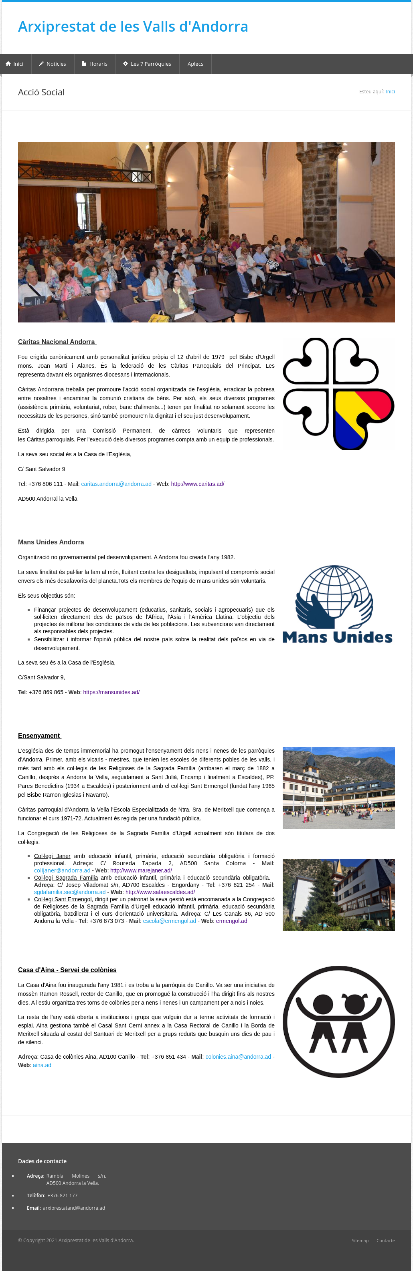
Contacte (386, 1240)
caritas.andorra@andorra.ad (116, 484)
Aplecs (195, 63)
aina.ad (42, 1065)
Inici (390, 91)
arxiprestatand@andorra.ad (74, 1208)
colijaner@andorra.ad (62, 870)
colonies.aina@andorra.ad (238, 1056)
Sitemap (360, 1240)
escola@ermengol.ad (169, 921)
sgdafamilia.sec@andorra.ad (69, 892)
